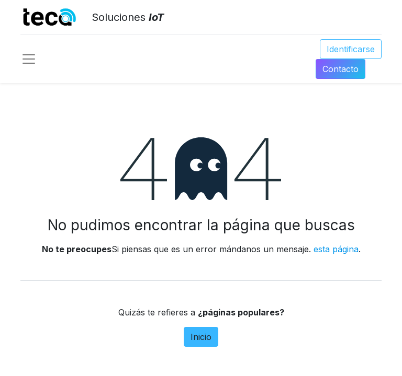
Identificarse (351, 49)
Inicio (201, 337)
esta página (336, 249)
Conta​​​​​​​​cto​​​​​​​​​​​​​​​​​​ (340, 69)
